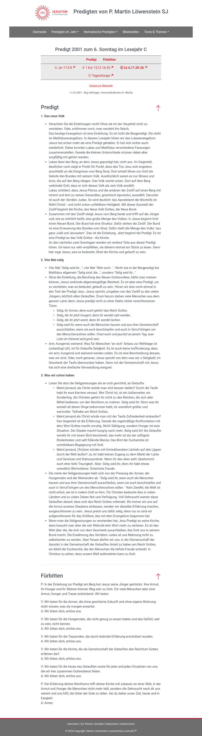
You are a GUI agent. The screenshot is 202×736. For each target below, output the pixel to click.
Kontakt (99, 723)
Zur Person (86, 723)
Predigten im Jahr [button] (63, 32)
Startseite (40, 32)
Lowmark (128, 730)
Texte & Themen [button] (155, 32)
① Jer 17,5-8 (63, 68)
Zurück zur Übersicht (101, 85)
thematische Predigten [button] (100, 32)
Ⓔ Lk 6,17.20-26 (132, 68)
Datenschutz (127, 723)
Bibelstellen (131, 32)
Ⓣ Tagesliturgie (99, 75)
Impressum (112, 723)
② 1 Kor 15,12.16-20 (96, 68)
